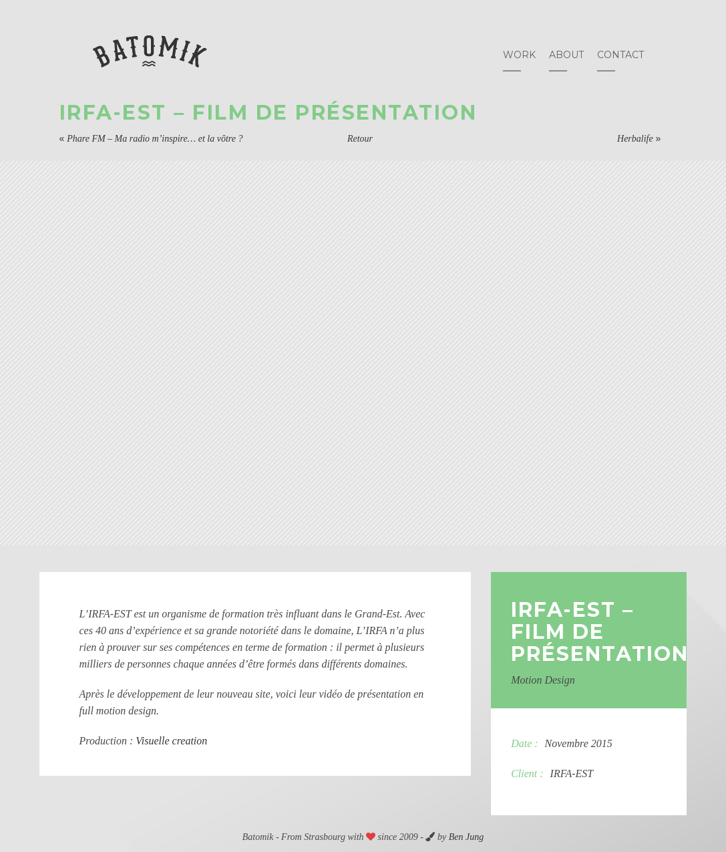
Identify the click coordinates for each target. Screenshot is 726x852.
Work (519, 55)
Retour (360, 139)
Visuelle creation (171, 740)
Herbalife (635, 139)
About (566, 55)
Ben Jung (466, 837)
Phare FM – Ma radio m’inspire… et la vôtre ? (154, 139)
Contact (620, 55)
